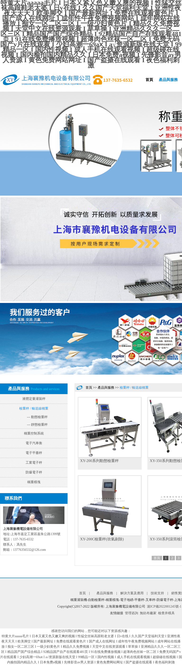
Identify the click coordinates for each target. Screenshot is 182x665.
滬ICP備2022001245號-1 (164, 606)
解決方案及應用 (132, 593)
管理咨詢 (131, 613)
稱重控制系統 (34, 433)
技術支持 (157, 593)
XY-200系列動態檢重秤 (99, 461)
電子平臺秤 (34, 453)
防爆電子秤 (34, 472)
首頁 (149, 80)
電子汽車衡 (34, 443)
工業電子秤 (34, 462)
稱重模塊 (34, 482)
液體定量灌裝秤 (34, 399)
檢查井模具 (166, 613)
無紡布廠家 (148, 613)
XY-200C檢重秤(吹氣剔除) (102, 539)
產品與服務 (168, 80)
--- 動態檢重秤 (37, 417)
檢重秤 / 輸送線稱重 (33, 408)
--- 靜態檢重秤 (37, 424)
